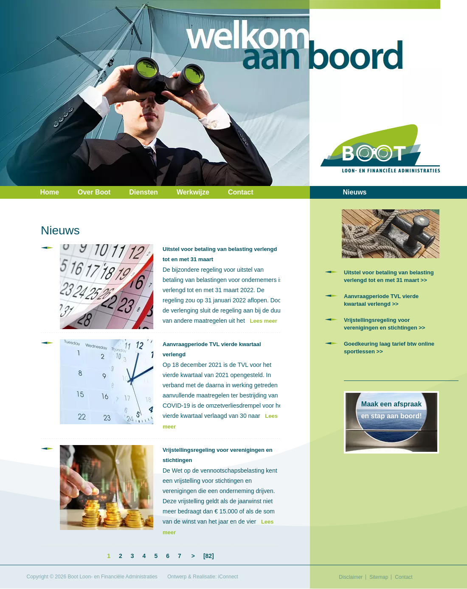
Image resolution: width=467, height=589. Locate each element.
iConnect (228, 577)
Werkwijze (193, 192)
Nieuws (355, 192)
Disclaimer (351, 577)
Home (49, 192)
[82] (208, 555)
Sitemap (378, 577)
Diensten (143, 192)
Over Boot (94, 192)
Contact (240, 192)
